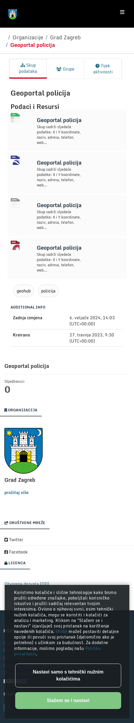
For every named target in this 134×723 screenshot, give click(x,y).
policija (48, 291)
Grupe (65, 69)
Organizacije (28, 37)
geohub (24, 291)
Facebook (16, 552)
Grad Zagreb (65, 37)
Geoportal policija (32, 45)
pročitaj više (16, 492)
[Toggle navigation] (122, 12)
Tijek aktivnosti (103, 68)
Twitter (13, 539)
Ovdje (62, 631)
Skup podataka (28, 68)
